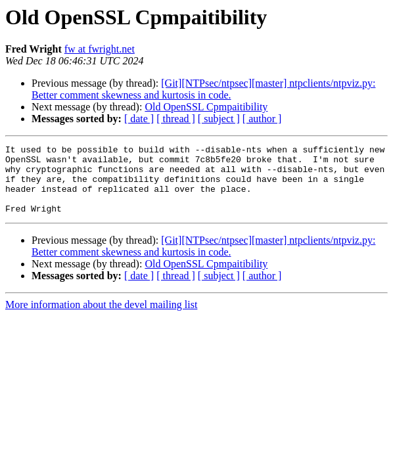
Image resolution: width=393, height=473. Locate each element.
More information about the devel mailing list (101, 318)
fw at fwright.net (99, 49)
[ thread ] (175, 118)
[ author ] (262, 118)
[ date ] (139, 118)
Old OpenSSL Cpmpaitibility (206, 106)
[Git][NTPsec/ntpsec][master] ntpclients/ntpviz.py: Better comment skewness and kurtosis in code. (203, 89)
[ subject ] (219, 118)
